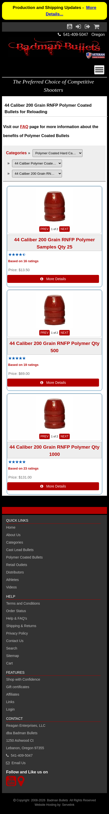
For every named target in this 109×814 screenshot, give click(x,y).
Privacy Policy (17, 633)
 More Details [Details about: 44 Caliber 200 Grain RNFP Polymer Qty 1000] (53, 486)
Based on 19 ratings (23, 365)
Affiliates (12, 694)
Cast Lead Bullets (20, 550)
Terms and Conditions (23, 603)
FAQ (24, 127)
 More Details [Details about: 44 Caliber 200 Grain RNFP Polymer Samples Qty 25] (53, 279)
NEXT (64, 229)
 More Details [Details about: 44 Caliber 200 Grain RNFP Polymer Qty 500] (53, 382)
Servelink (68, 805)
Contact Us (14, 641)
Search (11, 648)
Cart (9, 663)
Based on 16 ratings (23, 261)
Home (10, 527)
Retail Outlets (16, 565)
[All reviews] (17, 255)
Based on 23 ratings (23, 468)
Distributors (15, 572)
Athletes (12, 580)
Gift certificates (17, 687)
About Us (13, 535)
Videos (11, 587)
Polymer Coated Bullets (24, 557)
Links (10, 702)
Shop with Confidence (23, 679)
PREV (44, 229)
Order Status (16, 611)
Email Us (19, 763)
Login (10, 709)
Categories (16, 153)
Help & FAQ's (16, 618)
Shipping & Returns (21, 626)
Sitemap (12, 656)
